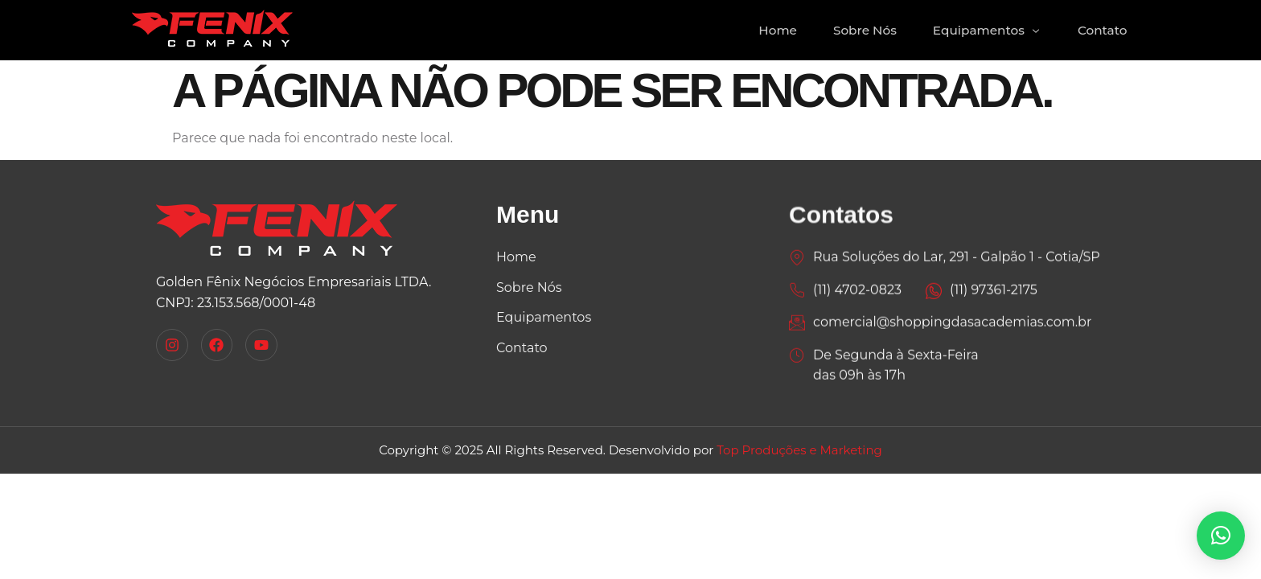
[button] (1221, 535)
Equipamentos (983, 30)
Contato (1101, 30)
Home (768, 30)
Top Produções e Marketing (799, 450)
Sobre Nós (858, 30)
